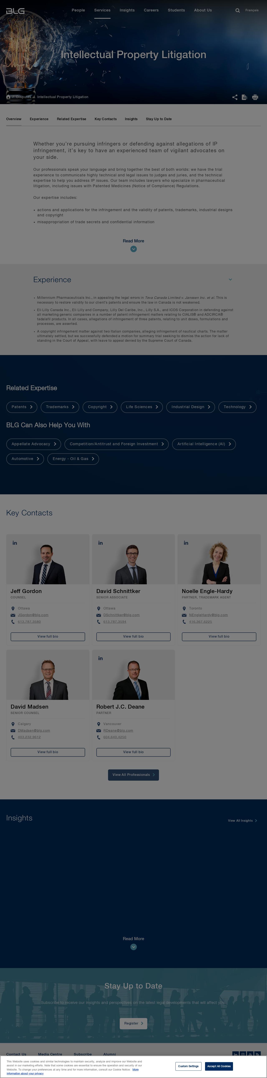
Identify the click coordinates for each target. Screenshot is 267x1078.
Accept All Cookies (219, 1069)
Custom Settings (188, 1069)
